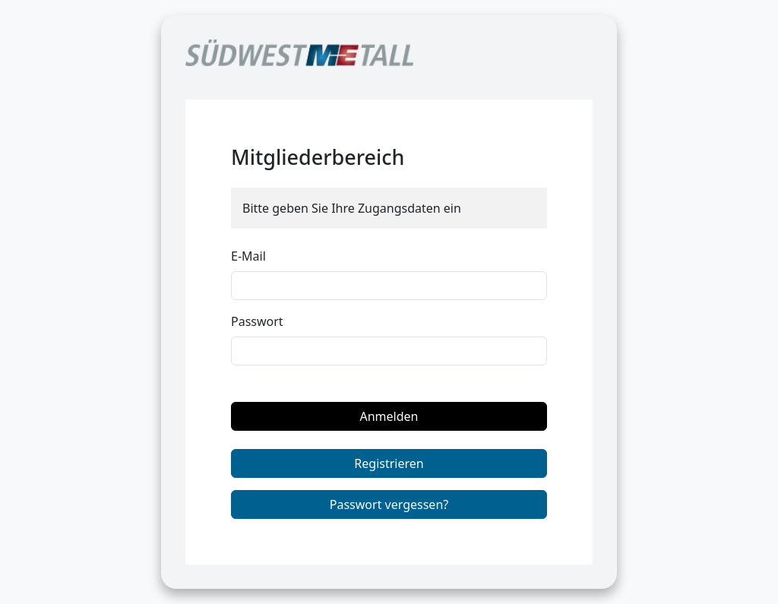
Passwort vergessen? (389, 504)
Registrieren (388, 463)
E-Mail (248, 256)
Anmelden (389, 416)
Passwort (257, 321)
